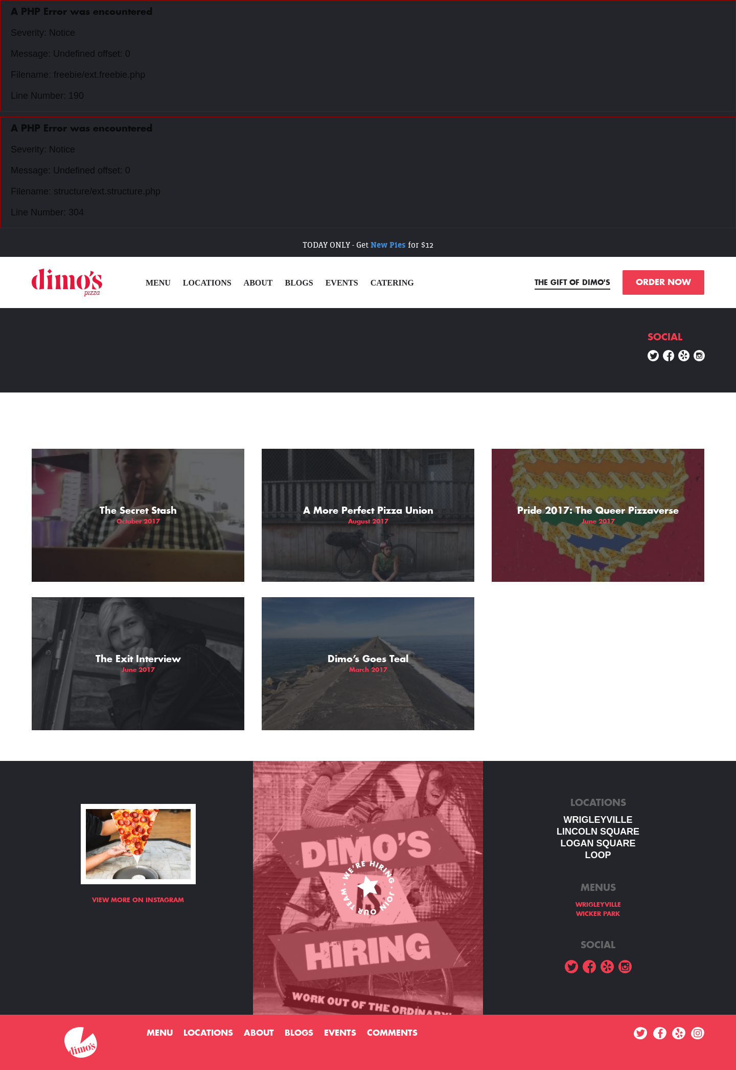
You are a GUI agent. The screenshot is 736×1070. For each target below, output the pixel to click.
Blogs (299, 282)
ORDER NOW (663, 282)
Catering (392, 282)
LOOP (598, 855)
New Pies (388, 245)
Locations (207, 282)
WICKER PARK (598, 914)
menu (158, 282)
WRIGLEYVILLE (598, 820)
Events (342, 282)
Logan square (597, 843)
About (258, 282)
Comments (392, 1033)
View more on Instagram (138, 900)
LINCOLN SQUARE (598, 831)
